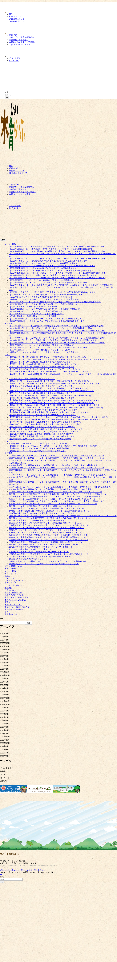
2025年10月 (5, 650)
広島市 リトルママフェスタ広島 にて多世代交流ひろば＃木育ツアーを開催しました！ (46, 532)
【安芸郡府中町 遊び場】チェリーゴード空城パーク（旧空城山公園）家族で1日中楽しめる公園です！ (53, 420)
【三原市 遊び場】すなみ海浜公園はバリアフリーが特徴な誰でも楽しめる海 (42, 364)
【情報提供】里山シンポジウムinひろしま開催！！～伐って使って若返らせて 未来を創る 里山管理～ (54, 446)
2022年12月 (5, 737)
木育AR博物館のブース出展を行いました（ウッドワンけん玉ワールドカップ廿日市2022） (48, 561)
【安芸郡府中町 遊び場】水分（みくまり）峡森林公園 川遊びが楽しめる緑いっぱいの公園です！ (51, 371)
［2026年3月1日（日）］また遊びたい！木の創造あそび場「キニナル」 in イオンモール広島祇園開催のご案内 (56, 246)
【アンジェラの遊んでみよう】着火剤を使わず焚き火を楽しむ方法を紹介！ (41, 393)
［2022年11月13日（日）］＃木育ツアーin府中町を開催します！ (37, 311)
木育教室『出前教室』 (18, 40)
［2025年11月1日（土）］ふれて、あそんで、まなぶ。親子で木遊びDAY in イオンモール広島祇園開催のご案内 (57, 258)
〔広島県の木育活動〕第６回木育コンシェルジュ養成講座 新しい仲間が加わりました (46, 508)
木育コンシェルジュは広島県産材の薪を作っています (32, 379)
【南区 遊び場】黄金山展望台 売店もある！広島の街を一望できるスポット (42, 427)
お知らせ (8, 323)
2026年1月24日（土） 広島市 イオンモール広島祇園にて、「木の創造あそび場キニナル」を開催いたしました (56, 465)
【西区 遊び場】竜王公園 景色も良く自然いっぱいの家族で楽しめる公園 (41, 367)
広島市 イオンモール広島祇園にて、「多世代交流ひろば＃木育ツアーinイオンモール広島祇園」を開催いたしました (60, 494)
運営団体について (16, 19)
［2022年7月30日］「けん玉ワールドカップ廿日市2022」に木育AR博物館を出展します (46, 321)
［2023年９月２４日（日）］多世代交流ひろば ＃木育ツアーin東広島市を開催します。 (46, 295)
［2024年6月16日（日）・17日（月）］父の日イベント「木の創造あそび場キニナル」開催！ (49, 283)
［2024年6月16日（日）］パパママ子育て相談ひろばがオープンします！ (40, 350)
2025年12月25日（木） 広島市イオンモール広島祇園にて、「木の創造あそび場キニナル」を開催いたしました (56, 468)
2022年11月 (5, 740)
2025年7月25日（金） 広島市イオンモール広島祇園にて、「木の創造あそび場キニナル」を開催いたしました (56, 489)
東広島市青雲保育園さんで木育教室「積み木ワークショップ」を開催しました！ (43, 547)
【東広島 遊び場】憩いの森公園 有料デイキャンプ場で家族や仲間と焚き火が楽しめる (47, 357)
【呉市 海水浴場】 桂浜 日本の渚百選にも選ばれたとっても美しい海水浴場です (45, 432)
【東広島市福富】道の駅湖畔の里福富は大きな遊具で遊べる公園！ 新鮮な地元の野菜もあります (51, 391)
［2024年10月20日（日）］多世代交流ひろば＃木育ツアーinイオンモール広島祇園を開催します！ (51, 270)
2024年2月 (4, 691)
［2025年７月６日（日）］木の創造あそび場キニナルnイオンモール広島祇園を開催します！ (49, 261)
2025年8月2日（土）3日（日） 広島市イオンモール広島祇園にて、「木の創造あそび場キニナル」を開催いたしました (60, 487)
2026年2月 (4, 637)
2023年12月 (5, 698)
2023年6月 (4, 717)
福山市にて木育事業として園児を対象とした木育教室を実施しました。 (40, 520)
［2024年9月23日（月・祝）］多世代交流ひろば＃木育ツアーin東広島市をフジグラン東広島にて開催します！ (56, 275)
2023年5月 (4, 721)
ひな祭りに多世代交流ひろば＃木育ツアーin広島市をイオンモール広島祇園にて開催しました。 (50, 511)
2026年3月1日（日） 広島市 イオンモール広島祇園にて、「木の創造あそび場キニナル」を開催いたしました (56, 456)
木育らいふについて (13, 605)
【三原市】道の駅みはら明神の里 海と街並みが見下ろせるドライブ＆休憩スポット (45, 369)
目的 (11, 14)
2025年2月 (4, 666)
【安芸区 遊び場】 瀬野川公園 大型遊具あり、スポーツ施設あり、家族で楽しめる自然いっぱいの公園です (56, 407)
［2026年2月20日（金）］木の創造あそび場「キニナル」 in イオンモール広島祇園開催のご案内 (50, 249)
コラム (7, 355)
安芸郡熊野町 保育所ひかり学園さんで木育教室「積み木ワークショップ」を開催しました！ (48, 540)
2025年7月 (4, 659)
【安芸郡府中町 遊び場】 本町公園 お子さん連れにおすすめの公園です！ (42, 415)
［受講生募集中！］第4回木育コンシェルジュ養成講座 (32, 316)
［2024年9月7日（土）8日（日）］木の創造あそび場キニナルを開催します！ (42, 280)
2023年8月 (4, 711)
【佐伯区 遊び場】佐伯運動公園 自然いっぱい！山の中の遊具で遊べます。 (42, 436)
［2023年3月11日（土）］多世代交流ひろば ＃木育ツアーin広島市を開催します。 (44, 304)
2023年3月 (4, 727)
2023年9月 (4, 708)
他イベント (14, 61)
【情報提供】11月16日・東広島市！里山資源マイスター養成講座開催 (39, 448)
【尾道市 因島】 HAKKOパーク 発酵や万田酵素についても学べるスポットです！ (44, 410)
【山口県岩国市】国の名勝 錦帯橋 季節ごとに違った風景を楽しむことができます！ (46, 429)
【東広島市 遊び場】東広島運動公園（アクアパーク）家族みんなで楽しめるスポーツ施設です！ (51, 403)
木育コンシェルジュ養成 (19, 45)
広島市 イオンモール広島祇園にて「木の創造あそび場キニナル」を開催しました (44, 506)
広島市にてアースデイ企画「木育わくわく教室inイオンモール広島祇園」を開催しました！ (48, 535)
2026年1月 (4, 640)
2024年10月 (5, 675)
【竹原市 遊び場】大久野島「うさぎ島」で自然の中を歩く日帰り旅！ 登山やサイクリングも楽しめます (55, 383)
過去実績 (8, 453)
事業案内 (8, 588)
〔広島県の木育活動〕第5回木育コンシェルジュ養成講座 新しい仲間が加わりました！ (47, 542)
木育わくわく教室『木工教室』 (22, 42)
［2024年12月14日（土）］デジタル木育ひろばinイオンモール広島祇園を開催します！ (46, 268)
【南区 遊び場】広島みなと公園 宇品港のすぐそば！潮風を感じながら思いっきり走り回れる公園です (54, 405)
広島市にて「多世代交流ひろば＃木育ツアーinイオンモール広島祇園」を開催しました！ (47, 537)
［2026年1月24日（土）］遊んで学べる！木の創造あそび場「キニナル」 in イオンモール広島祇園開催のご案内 (57, 251)
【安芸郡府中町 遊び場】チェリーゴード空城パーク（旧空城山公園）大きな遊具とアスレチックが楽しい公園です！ (60, 417)
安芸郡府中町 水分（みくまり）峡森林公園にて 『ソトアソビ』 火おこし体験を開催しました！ (51, 525)
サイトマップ (10, 578)
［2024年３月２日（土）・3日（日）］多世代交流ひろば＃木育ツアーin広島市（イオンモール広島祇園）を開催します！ (61, 285)
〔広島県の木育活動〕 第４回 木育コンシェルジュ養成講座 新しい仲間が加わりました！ (48, 554)
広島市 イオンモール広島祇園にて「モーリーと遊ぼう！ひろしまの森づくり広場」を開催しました (52, 499)
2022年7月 (4, 753)
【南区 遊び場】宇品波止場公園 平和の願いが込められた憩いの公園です (41, 398)
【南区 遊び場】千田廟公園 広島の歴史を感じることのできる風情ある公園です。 (45, 422)
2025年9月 (4, 653)
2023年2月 (4, 730)
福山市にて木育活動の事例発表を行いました (28, 559)
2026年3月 (4, 633)
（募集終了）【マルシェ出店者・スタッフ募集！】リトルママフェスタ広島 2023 (44, 299)
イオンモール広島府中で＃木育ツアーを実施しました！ (33, 549)
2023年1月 (4, 733)
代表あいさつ (15, 17)
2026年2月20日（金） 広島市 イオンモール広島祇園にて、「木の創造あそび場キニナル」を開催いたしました (57, 458)
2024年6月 (4, 682)
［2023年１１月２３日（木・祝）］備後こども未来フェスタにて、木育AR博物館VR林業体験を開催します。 (56, 292)
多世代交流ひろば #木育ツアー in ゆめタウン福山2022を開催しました (39, 552)
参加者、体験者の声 (13, 593)
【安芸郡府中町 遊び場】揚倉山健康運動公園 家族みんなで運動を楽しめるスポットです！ (48, 412)
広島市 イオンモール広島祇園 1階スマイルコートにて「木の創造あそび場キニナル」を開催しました (53, 504)
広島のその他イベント (14, 595)
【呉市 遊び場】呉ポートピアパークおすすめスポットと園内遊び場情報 (40, 439)
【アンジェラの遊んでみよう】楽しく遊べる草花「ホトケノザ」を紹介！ (40, 386)
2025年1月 (4, 669)
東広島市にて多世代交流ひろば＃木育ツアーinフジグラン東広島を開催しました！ (44, 544)
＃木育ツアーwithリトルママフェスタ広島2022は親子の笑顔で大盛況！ (39, 557)
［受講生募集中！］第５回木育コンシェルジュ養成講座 (33, 307)
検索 (6, 92)
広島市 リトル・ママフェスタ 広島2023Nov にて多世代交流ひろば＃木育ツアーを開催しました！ (51, 518)
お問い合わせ (10, 573)
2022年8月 (4, 750)
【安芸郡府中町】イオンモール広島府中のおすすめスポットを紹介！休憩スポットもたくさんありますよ (54, 400)
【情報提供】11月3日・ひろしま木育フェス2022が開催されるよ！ (37, 451)
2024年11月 (5, 672)
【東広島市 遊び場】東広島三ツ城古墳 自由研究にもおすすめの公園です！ (42, 434)
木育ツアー (14, 35)
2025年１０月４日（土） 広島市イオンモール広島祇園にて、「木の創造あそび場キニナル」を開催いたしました (57, 475)
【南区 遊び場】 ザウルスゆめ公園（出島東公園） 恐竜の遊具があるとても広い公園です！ (50, 381)
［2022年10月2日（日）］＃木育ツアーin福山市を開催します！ (36, 314)
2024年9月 (4, 679)
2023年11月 (5, 701)
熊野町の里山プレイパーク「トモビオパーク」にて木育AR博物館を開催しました (44, 564)
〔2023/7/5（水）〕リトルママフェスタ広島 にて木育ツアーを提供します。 (41, 297)
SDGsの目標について (18, 21)
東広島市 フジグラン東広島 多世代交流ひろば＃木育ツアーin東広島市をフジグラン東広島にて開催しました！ (58, 501)
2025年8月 (4, 656)
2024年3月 (4, 688)
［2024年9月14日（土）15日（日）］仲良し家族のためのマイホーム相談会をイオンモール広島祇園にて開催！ (57, 278)
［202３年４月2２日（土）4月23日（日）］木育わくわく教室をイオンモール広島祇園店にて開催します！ (55, 302)
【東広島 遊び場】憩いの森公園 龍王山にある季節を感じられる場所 (40, 362)
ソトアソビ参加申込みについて (18, 581)
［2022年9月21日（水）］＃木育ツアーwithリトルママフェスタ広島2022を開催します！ (47, 319)
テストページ (10, 583)
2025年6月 (4, 662)
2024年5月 (4, 685)
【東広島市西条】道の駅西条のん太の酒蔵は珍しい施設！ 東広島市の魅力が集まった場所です (50, 395)
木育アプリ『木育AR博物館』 (22, 37)
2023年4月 (4, 724)
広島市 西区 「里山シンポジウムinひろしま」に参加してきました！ (39, 444)
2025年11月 (5, 646)
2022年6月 (4, 756)
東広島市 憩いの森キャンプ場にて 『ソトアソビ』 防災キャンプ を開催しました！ (46, 530)
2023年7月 (4, 714)
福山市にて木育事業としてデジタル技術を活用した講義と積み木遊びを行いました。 (45, 523)
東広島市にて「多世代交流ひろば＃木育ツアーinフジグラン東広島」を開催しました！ (46, 528)
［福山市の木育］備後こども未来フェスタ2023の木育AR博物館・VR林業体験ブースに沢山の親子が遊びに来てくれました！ (63, 516)
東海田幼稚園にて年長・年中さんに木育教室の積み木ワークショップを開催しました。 (46, 513)
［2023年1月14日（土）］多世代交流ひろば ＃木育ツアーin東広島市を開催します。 (45, 309)
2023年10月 (5, 704)
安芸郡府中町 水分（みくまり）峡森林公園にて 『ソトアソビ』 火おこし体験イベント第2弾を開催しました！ (58, 496)
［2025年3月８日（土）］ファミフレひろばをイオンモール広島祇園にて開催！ (43, 263)
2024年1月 (4, 695)
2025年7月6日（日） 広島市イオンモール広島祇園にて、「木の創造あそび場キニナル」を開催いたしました (55, 492)
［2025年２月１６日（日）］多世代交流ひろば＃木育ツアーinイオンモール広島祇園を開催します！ (52, 266)
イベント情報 (15, 58)
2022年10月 (5, 743)
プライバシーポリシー (14, 585)
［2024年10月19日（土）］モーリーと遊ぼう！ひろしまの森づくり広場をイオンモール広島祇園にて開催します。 (58, 273)
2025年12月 (5, 643)
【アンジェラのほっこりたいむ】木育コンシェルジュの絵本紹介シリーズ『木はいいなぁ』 (48, 388)
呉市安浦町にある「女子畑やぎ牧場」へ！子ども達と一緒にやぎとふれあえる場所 (44, 424)
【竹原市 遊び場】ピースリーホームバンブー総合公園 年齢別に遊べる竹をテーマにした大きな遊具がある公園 (58, 359)
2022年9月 (4, 746)
